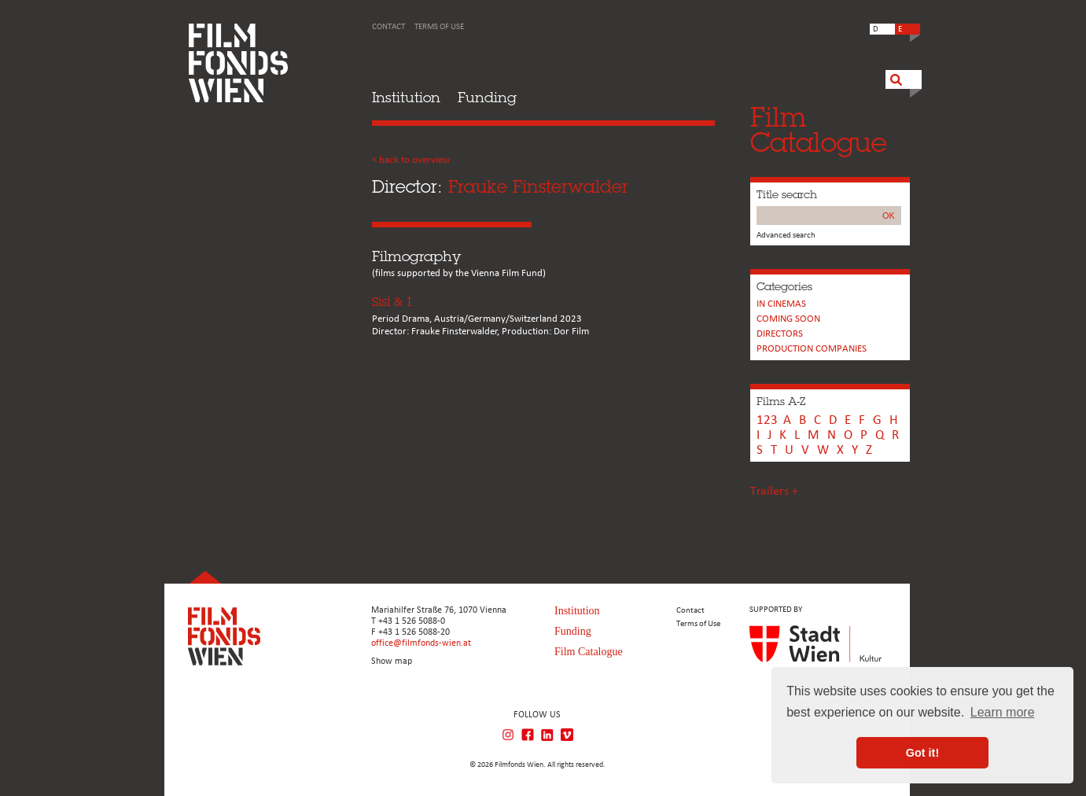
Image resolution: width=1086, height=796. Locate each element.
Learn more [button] (1002, 712)
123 (767, 420)
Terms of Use (439, 27)
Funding (487, 97)
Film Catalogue (588, 652)
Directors (780, 334)
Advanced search (786, 235)
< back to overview (411, 160)
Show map (391, 661)
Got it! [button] (922, 752)
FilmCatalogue (818, 129)
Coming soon (788, 319)
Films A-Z (781, 401)
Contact (388, 27)
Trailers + (774, 491)
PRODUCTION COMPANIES (812, 349)
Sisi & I (391, 301)
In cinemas (781, 304)
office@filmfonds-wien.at (421, 643)
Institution (406, 97)
